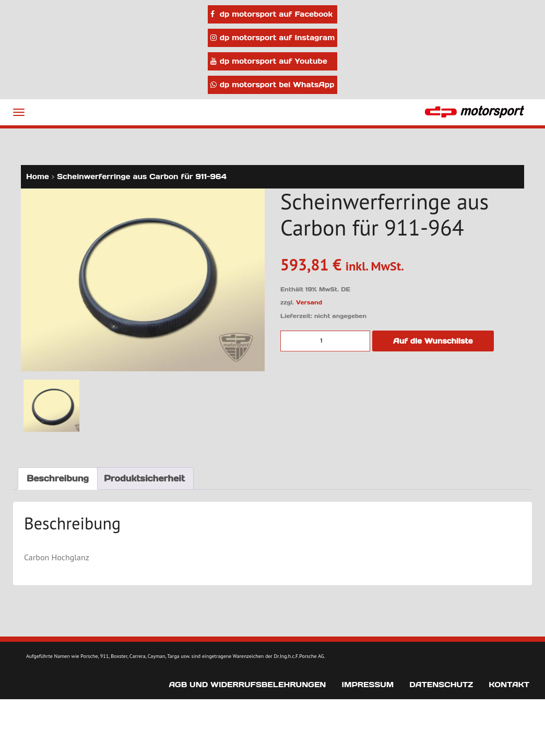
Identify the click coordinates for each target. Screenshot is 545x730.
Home (37, 176)
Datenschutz (441, 684)
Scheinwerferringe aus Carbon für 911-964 (142, 176)
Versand (309, 302)
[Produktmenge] (325, 341)
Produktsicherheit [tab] (144, 478)
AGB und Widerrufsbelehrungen (247, 684)
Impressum (367, 684)
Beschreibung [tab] (58, 478)
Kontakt (509, 684)
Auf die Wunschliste (433, 341)
